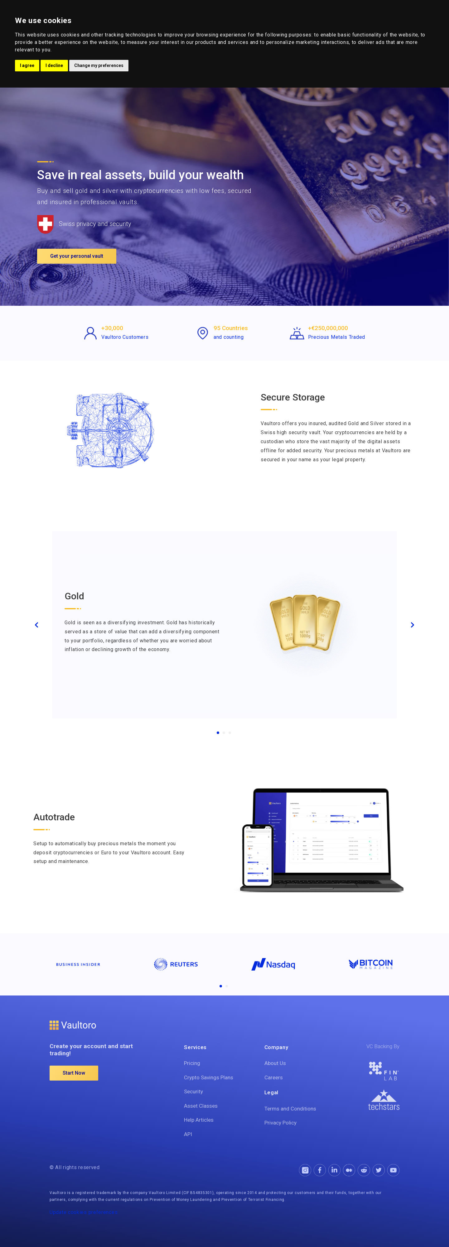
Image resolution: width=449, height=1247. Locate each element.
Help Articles (199, 1120)
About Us (275, 1063)
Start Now (74, 1073)
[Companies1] (221, 986)
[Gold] (218, 732)
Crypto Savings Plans (208, 1077)
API (188, 1134)
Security (193, 1091)
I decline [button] (54, 65)
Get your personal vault (76, 256)
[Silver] (224, 732)
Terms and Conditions (290, 1109)
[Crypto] (230, 732)
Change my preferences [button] (98, 65)
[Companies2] (226, 986)
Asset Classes (201, 1106)
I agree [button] (27, 65)
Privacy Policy (280, 1123)
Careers (273, 1077)
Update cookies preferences (84, 1212)
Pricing (192, 1063)
